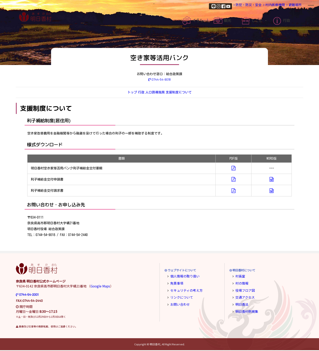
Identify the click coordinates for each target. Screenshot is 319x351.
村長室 (239, 276)
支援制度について (194, 93)
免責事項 (175, 283)
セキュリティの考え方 (184, 290)
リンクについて (180, 296)
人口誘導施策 (160, 93)
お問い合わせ (178, 303)
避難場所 (290, 6)
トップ (116, 93)
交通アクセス (243, 296)
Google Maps (100, 286)
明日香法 (241, 303)
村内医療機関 (262, 6)
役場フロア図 (243, 290)
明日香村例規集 (245, 310)
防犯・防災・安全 (230, 6)
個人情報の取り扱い (183, 276)
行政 (136, 93)
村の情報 (241, 283)
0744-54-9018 (160, 79)
